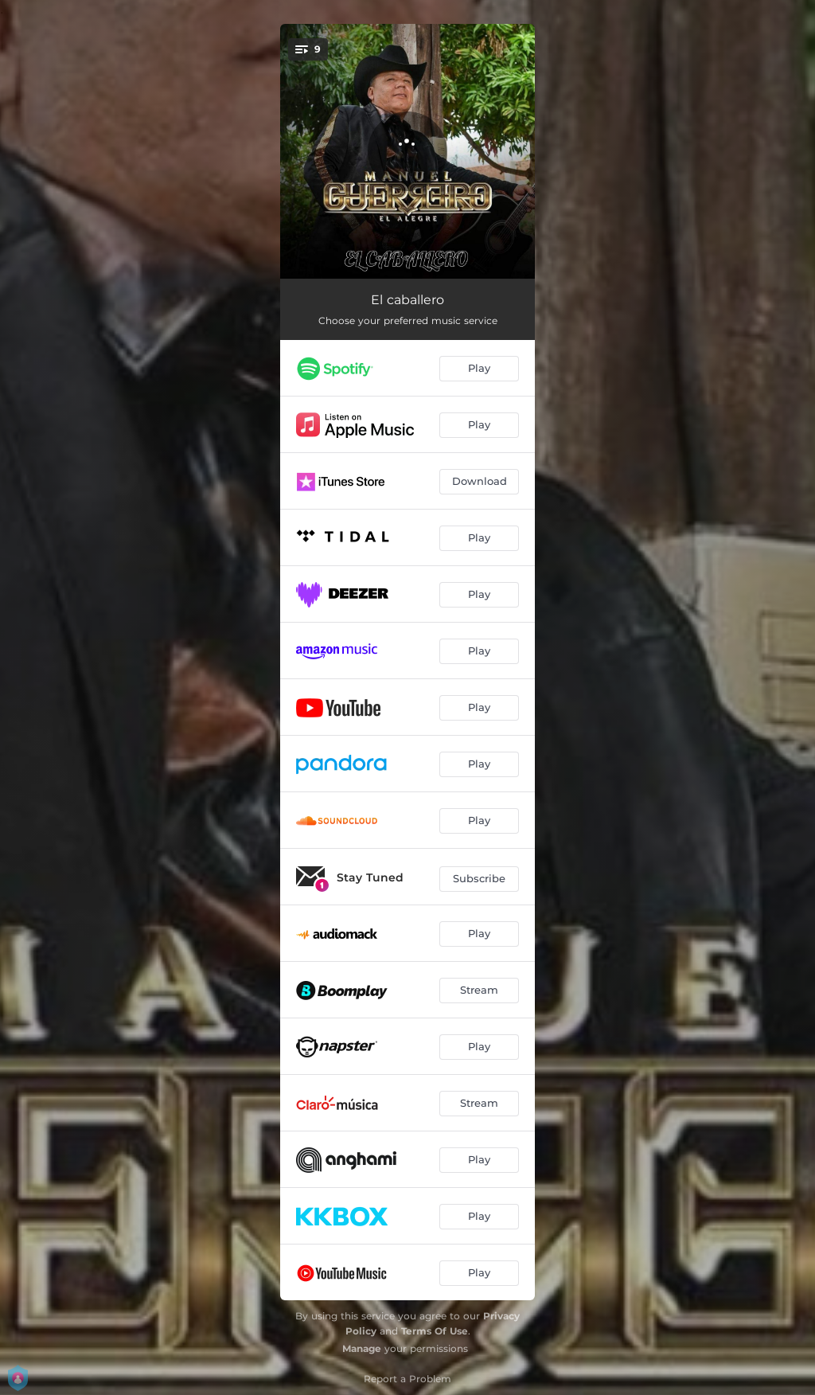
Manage (361, 1348)
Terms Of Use (434, 1331)
